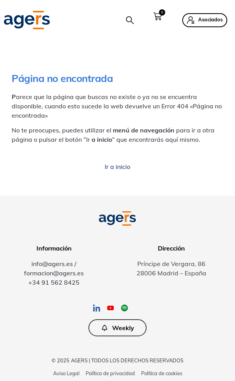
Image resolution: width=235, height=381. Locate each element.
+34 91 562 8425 (53, 282)
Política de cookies (161, 373)
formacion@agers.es (54, 273)
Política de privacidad (110, 373)
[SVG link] (27, 20)
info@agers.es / (53, 264)
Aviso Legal (66, 373)
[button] (130, 20)
